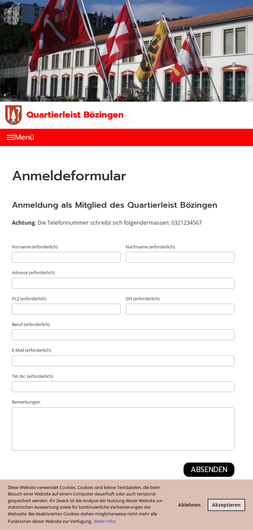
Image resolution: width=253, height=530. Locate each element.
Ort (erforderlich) (143, 298)
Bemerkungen (26, 402)
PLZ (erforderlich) (29, 298)
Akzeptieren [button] (226, 505)
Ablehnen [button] (189, 505)
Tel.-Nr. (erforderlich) (32, 376)
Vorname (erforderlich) (35, 247)
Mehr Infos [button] (105, 521)
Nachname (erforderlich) (150, 247)
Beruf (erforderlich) (31, 324)
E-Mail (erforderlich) (31, 350)
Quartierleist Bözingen (75, 115)
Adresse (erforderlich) (33, 272)
